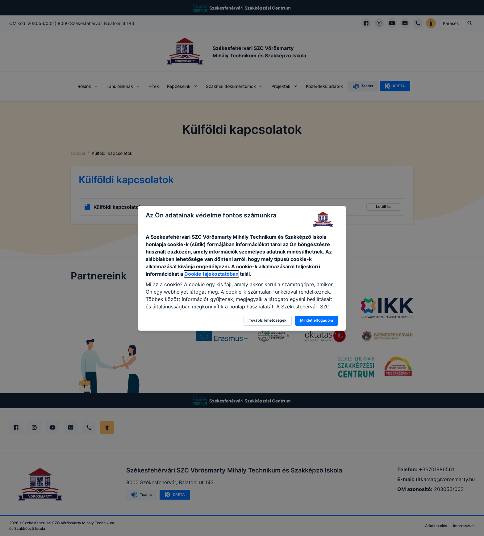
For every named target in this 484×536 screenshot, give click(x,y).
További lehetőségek (267, 320)
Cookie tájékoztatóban (211, 274)
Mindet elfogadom (316, 320)
